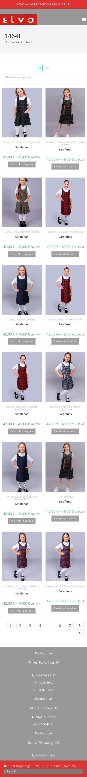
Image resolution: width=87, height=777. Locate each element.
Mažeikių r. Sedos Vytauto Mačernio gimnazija (21, 587)
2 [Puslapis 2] (20, 625)
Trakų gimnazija (65, 496)
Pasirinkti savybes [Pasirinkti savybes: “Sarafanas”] (22, 164)
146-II (29, 42)
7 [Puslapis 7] (70, 625)
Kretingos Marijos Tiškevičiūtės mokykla (65, 586)
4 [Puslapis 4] (40, 625)
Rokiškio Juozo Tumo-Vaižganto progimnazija (21, 408)
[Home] (5, 42)
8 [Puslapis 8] (80, 625)
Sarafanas (21, 147)
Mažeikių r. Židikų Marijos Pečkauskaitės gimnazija (65, 143)
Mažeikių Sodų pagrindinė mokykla (21, 232)
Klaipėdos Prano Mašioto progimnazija (21, 142)
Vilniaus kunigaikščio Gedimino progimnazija (65, 408)
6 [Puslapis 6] (60, 625)
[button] (84, 19)
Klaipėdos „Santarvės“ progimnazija (65, 232)
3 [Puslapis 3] (30, 625)
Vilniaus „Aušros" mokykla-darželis (65, 319)
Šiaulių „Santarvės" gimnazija (21, 319)
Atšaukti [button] (10, 771)
